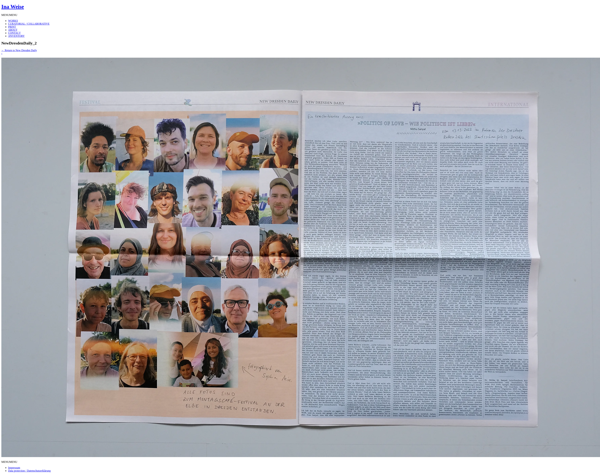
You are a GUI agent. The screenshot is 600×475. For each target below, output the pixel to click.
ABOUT (12, 29)
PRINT (12, 26)
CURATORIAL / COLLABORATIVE (28, 23)
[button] (9, 15)
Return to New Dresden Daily (19, 50)
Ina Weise (12, 7)
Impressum (14, 467)
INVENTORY (17, 35)
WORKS (13, 20)
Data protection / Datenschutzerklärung (29, 470)
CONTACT (14, 32)
